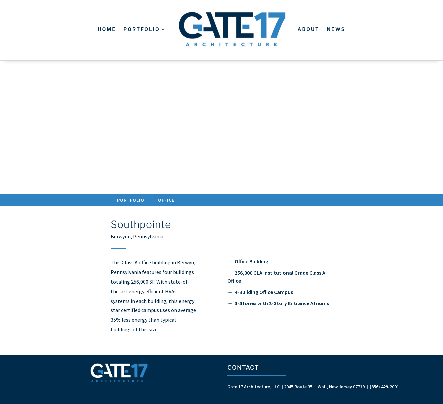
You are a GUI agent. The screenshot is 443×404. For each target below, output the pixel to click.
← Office (163, 200)
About (309, 29)
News (336, 29)
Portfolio (141, 29)
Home (107, 29)
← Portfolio (127, 200)
